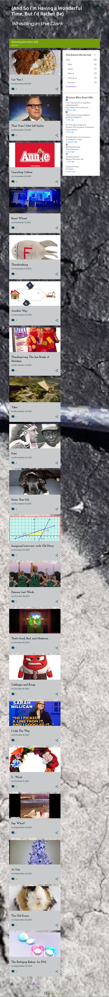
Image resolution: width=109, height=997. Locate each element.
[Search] (98, 8)
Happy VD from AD (74, 159)
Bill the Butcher (73, 147)
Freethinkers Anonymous (78, 137)
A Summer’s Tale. (74, 139)
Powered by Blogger (54, 993)
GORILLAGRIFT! (74, 117)
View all (15, 45)
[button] (56, 89)
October (70, 169)
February (72, 78)
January (71, 82)
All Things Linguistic (76, 125)
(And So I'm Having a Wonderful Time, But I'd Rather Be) (46, 10)
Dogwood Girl (72, 167)
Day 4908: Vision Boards (77, 107)
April (70, 69)
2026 (68, 60)
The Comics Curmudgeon (78, 115)
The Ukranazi (72, 149)
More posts (34, 984)
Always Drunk (72, 157)
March (71, 73)
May (70, 64)
